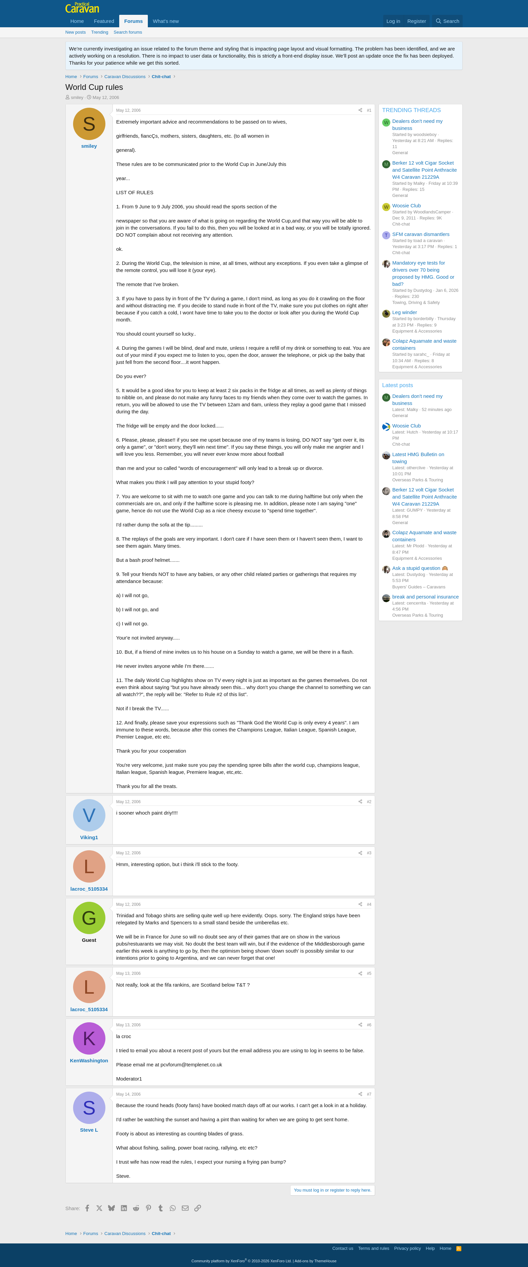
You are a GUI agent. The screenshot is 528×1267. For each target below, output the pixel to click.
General (400, 152)
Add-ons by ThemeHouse (316, 1261)
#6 (369, 1025)
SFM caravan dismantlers (421, 234)
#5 (369, 973)
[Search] (447, 21)
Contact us (342, 1248)
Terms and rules (373, 1248)
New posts (75, 32)
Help (430, 1248)
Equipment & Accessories (417, 331)
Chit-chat (401, 224)
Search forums (128, 32)
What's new (166, 21)
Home (77, 21)
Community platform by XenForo (242, 1261)
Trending (99, 32)
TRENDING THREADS (411, 110)
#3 (369, 853)
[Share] (360, 110)
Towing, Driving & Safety (416, 302)
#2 (369, 801)
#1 (369, 110)
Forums (133, 21)
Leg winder (404, 312)
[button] (184, 21)
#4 (369, 904)
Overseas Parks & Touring (417, 479)
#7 (369, 1094)
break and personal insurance (425, 597)
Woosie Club (406, 205)
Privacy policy (407, 1248)
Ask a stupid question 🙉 (420, 568)
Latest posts (397, 385)
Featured (104, 21)
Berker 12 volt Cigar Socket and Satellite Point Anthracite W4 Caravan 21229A (424, 170)
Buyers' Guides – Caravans (419, 586)
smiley (77, 97)
